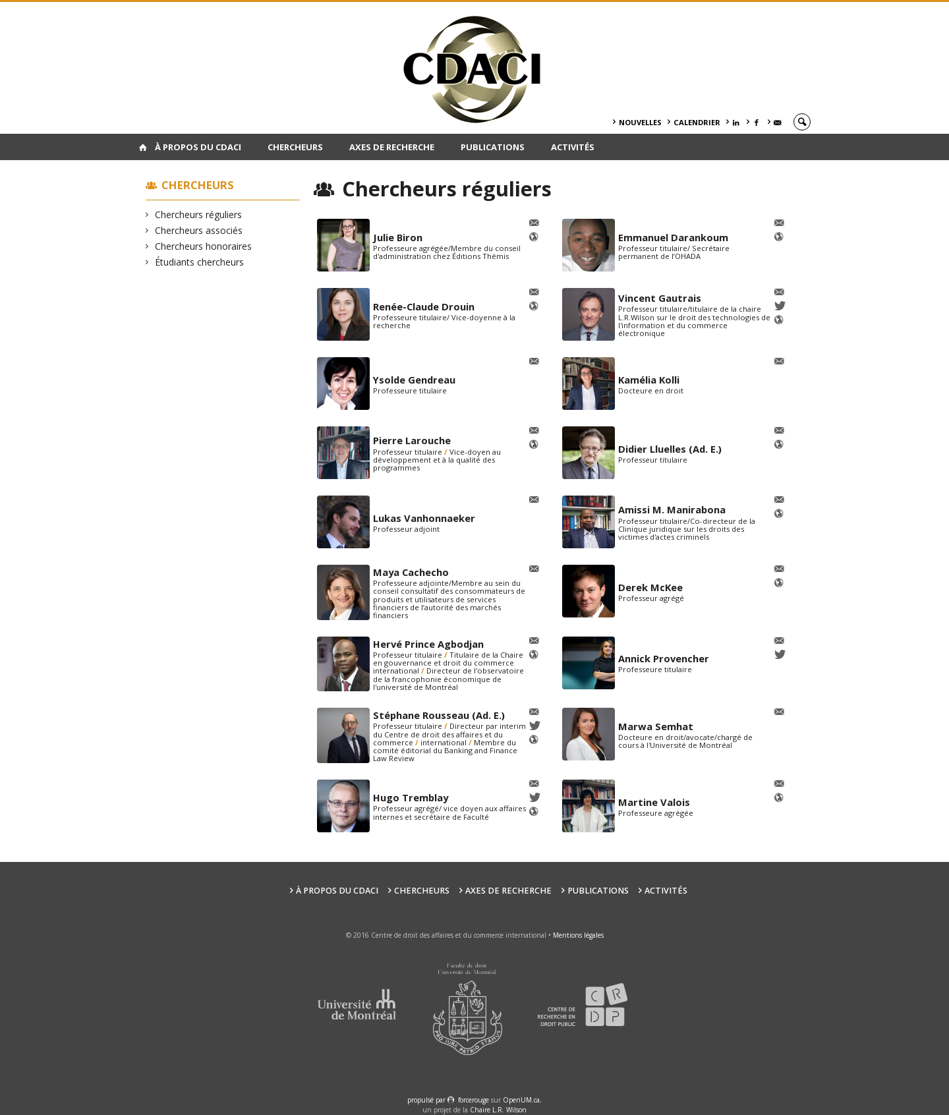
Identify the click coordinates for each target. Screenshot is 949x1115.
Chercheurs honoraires (204, 246)
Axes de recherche (391, 147)
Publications (493, 147)
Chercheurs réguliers (199, 214)
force (473, 1099)
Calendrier (697, 122)
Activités (572, 147)
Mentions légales (578, 935)
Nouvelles (640, 122)
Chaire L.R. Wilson (498, 1109)
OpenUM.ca (521, 1099)
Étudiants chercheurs (200, 262)
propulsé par (427, 1099)
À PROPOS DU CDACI (198, 147)
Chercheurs (295, 147)
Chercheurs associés (199, 230)
